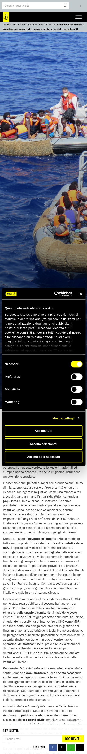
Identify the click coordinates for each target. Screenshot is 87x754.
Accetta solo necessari (43, 456)
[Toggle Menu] (78, 17)
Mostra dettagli (63, 418)
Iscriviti (72, 738)
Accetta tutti (43, 431)
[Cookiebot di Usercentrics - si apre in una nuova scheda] (54, 294)
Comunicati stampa (43, 24)
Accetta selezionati (43, 444)
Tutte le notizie (21, 24)
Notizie (7, 24)
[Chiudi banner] (80, 294)
